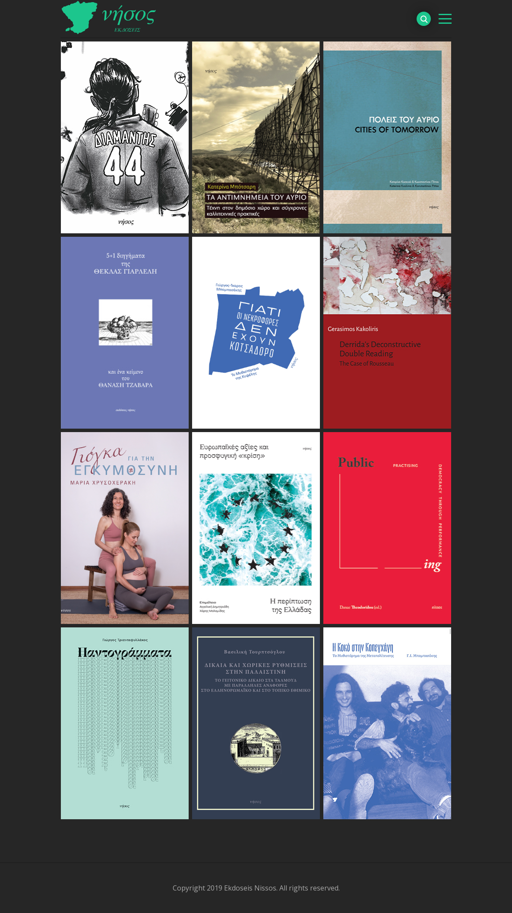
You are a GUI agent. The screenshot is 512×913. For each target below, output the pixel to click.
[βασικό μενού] (445, 19)
